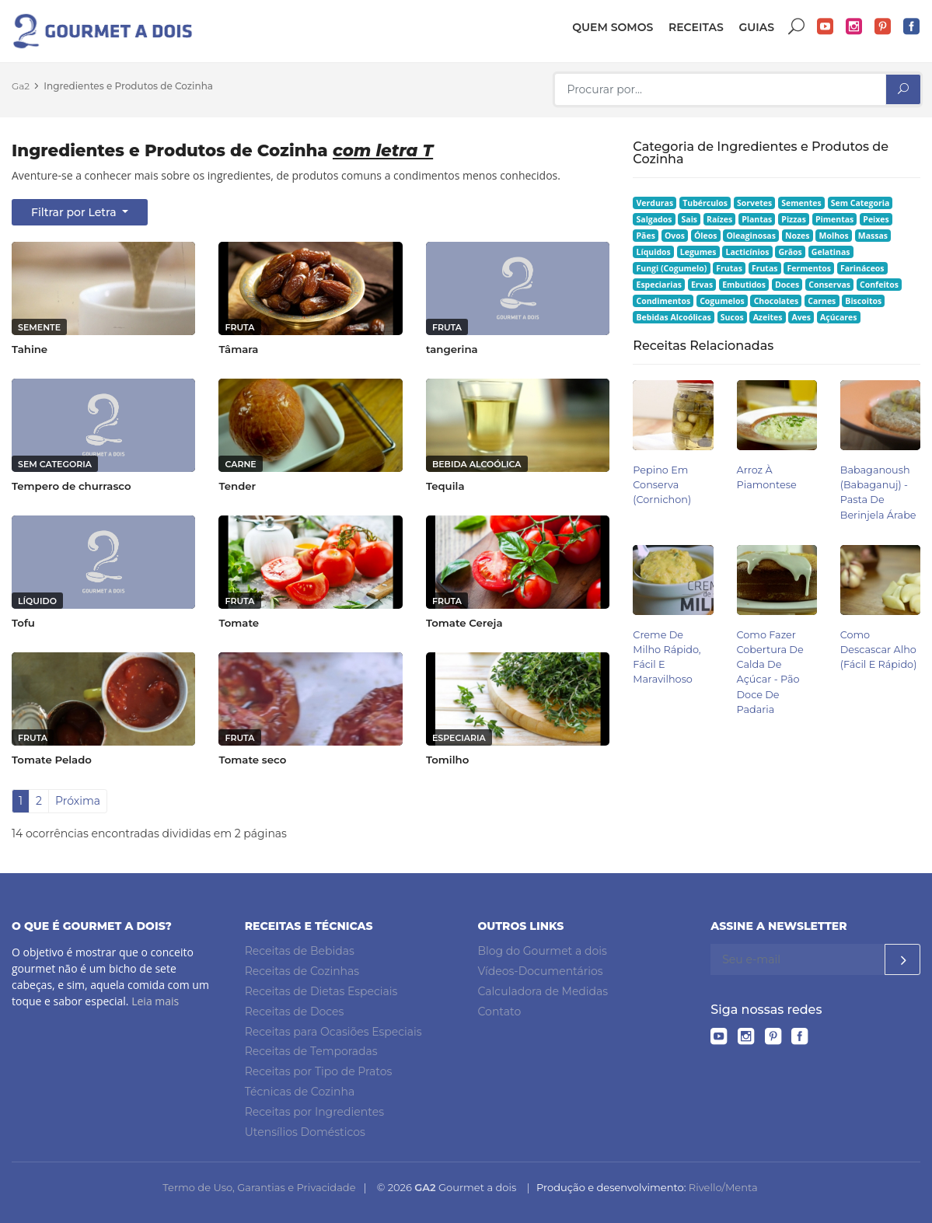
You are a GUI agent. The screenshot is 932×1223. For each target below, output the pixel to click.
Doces (787, 284)
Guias (756, 27)
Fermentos (808, 268)
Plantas (757, 219)
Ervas (702, 284)
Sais (690, 219)
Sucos (732, 317)
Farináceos (862, 268)
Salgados (654, 219)
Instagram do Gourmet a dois (854, 27)
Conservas (829, 284)
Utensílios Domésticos (305, 1132)
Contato (500, 1012)
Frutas (729, 268)
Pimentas (834, 219)
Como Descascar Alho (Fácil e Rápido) (878, 649)
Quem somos (612, 27)
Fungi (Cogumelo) (672, 268)
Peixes (876, 219)
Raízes (719, 219)
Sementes (801, 202)
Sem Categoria (860, 202)
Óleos (705, 235)
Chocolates (776, 300)
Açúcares (838, 317)
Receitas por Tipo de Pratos (319, 1071)
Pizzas (793, 219)
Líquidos (654, 251)
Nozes (797, 235)
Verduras (655, 202)
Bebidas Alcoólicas (674, 317)
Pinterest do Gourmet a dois (883, 27)
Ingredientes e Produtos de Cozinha (128, 86)
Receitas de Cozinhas (302, 971)
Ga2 (21, 86)
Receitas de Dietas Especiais (321, 991)
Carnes (822, 300)
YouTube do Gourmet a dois (825, 27)
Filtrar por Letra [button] (75, 212)
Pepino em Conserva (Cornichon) (662, 484)
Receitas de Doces (294, 1012)
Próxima (77, 801)
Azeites (768, 317)
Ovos (675, 235)
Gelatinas (831, 251)
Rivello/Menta (723, 1187)
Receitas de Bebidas (299, 951)
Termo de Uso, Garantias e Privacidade (258, 1187)
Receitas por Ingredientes (314, 1112)
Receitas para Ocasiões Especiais (333, 1032)
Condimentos (664, 300)
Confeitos (879, 284)
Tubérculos (705, 202)
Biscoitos (863, 300)
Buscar (796, 27)
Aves (801, 317)
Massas (873, 235)
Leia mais (155, 1001)
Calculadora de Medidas (543, 991)
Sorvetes (754, 202)
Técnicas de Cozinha (299, 1092)
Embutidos (744, 284)
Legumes (698, 251)
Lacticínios (748, 251)
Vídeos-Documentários (540, 971)
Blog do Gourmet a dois (542, 951)
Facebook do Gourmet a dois (911, 27)
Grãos (789, 251)
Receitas (696, 27)
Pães (646, 235)
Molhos (834, 235)
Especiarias (659, 284)
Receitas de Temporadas (311, 1051)
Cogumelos (722, 300)
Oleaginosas (750, 235)
